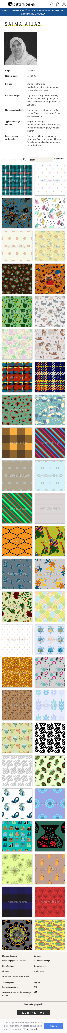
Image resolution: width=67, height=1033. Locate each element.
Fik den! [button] (53, 1026)
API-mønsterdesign (42, 961)
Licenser (5, 971)
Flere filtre (59, 158)
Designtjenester (40, 966)
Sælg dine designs (10, 987)
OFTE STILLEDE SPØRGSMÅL (15, 977)
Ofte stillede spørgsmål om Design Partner (16, 994)
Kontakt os (33, 1012)
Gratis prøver (39, 971)
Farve (32, 159)
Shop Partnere (8, 966)
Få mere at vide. (31, 1029)
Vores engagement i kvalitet (14, 961)
